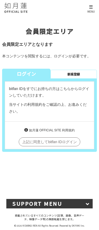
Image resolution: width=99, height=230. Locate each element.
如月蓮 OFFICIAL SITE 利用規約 (52, 130)
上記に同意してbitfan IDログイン (49, 142)
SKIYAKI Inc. (78, 225)
